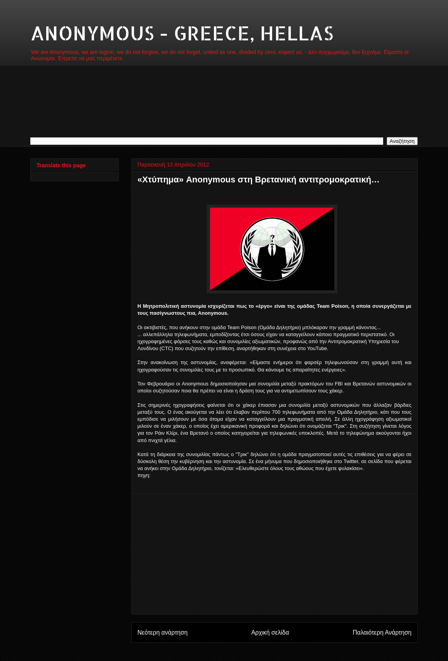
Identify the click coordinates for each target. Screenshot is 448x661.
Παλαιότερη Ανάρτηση (382, 632)
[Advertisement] (274, 554)
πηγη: (144, 475)
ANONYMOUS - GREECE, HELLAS (181, 32)
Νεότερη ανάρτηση (162, 632)
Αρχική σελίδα (270, 632)
